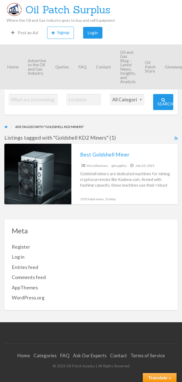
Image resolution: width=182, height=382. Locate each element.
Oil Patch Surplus (67, 9)
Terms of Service (148, 355)
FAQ (82, 66)
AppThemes (25, 287)
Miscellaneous (97, 166)
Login (92, 32)
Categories (45, 355)
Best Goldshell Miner (104, 154)
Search (165, 102)
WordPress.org (28, 297)
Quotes (62, 66)
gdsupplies (119, 166)
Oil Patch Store (150, 66)
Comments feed (29, 277)
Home (13, 66)
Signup (60, 32)
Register (21, 247)
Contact (103, 66)
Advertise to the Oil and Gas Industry (37, 67)
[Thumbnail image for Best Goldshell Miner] (37, 174)
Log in (18, 257)
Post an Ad (24, 32)
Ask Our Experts (90, 355)
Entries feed (25, 267)
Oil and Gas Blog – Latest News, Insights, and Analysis (128, 67)
